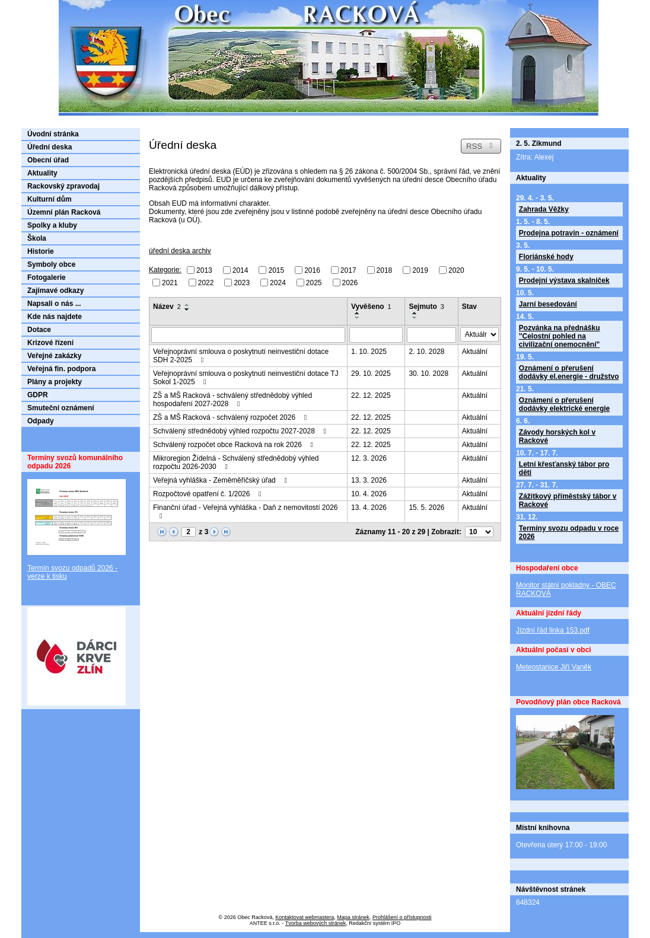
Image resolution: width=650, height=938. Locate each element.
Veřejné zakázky (54, 356)
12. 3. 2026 (369, 458)
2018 (385, 270)
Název (167, 306)
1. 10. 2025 (369, 351)
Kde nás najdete (54, 316)
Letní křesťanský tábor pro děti (564, 468)
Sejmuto (426, 306)
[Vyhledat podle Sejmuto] (431, 335)
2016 (312, 270)
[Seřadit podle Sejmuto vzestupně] (415, 313)
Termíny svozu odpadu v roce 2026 (569, 532)
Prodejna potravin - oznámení (569, 233)
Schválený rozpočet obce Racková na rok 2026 (234, 445)
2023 (242, 282)
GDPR (37, 395)
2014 (240, 270)
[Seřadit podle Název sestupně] (187, 309)
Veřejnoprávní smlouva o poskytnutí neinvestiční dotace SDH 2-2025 (241, 355)
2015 (276, 270)
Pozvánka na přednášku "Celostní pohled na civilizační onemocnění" (559, 336)
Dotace (39, 330)
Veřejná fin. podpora (61, 369)
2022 (206, 282)
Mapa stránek (353, 917)
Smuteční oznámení (60, 408)
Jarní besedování (548, 304)
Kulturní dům (49, 199)
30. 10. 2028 (428, 373)
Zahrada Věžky (544, 209)
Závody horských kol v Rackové (557, 436)
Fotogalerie (46, 277)
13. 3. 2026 (369, 480)
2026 (350, 282)
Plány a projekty (54, 382)
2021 (170, 282)
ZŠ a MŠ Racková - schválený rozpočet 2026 (231, 417)
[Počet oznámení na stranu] (479, 532)
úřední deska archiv (180, 251)
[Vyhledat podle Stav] (479, 334)
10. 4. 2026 (369, 494)
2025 (314, 282)
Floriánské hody (546, 257)
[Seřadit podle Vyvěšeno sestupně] (357, 317)
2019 (420, 270)
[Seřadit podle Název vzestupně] (187, 304)
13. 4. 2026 (369, 507)
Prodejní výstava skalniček (564, 280)
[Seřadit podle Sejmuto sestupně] (415, 317)
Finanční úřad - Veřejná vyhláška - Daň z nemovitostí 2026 (245, 511)
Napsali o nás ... (54, 303)
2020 (456, 270)
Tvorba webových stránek (315, 923)
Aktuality (42, 173)
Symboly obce (51, 264)
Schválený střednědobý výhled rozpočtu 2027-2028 (241, 431)
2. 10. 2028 (426, 351)
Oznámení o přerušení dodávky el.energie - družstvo (569, 372)
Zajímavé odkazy (55, 290)
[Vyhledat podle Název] (248, 335)
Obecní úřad (48, 160)
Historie (40, 251)
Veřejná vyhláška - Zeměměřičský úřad (221, 480)
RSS (481, 146)
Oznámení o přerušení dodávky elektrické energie (564, 404)
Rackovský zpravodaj (63, 186)
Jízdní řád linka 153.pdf (553, 630)
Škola (36, 238)
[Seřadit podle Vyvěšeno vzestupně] (357, 313)
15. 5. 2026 (426, 507)
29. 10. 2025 (371, 373)
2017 (348, 270)
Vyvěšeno (371, 306)
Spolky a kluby (52, 225)
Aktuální (475, 351)
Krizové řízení (50, 343)
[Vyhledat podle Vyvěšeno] (376, 335)
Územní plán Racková (63, 212)
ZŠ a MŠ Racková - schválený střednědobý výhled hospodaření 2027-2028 (232, 399)
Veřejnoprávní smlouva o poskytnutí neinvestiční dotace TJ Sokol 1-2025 (246, 377)
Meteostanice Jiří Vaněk (553, 667)
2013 (204, 270)
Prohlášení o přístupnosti (402, 917)
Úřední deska (49, 147)
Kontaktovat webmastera (304, 917)
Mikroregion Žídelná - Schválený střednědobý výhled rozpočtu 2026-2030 (235, 462)
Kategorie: (165, 270)
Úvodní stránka (53, 134)
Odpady (40, 421)
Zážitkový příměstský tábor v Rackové (568, 500)
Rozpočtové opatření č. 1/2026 (209, 494)
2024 (278, 282)
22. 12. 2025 (371, 395)
